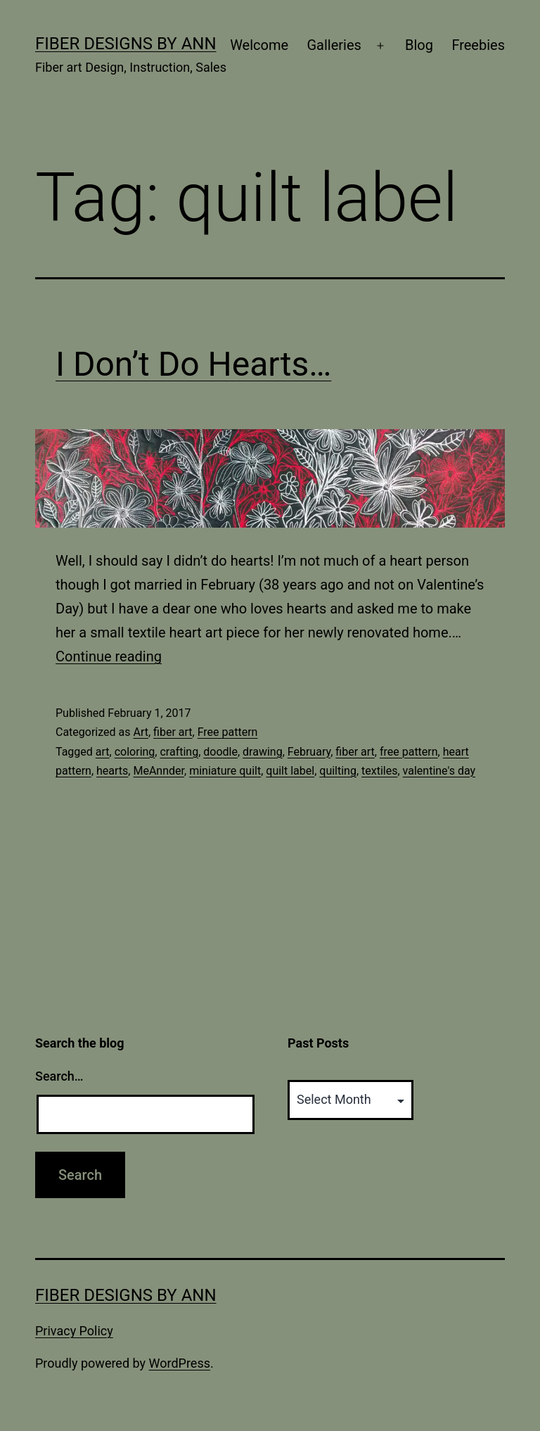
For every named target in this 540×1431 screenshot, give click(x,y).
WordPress (179, 1363)
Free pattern (228, 732)
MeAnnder (158, 770)
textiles (379, 770)
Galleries (334, 45)
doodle (220, 751)
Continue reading (109, 656)
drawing (263, 751)
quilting (337, 770)
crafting (179, 751)
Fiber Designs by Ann (126, 43)
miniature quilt (225, 770)
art (103, 751)
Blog (419, 45)
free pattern (409, 751)
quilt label (290, 770)
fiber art (172, 732)
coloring (135, 751)
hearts (112, 770)
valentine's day (439, 770)
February (309, 751)
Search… (59, 1076)
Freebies (478, 45)
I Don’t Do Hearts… (193, 364)
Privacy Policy (74, 1330)
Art (140, 732)
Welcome (259, 45)
